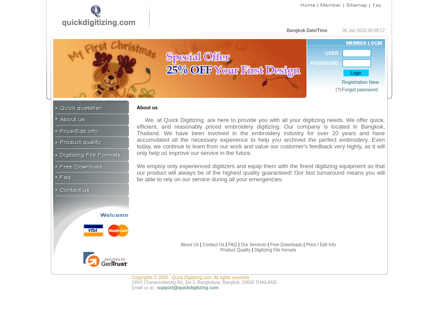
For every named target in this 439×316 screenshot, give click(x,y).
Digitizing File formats (275, 250)
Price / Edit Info (321, 244)
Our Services (253, 244)
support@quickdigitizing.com (187, 287)
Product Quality (235, 250)
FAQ (232, 244)
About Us (190, 244)
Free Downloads (286, 244)
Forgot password (360, 89)
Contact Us (212, 244)
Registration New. (361, 82)
